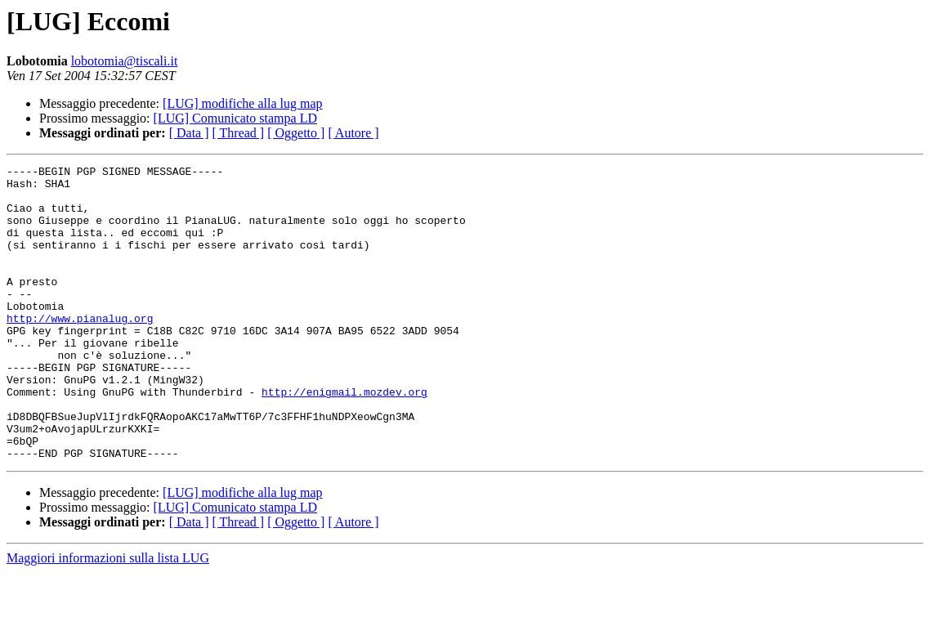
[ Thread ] (238, 133)
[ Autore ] (353, 133)
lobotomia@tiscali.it (124, 61)
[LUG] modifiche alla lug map (243, 103)
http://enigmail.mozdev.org (344, 438)
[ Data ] (189, 133)
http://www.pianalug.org (80, 349)
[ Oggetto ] (295, 133)
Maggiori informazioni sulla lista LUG (108, 617)
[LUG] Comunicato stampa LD (235, 118)
